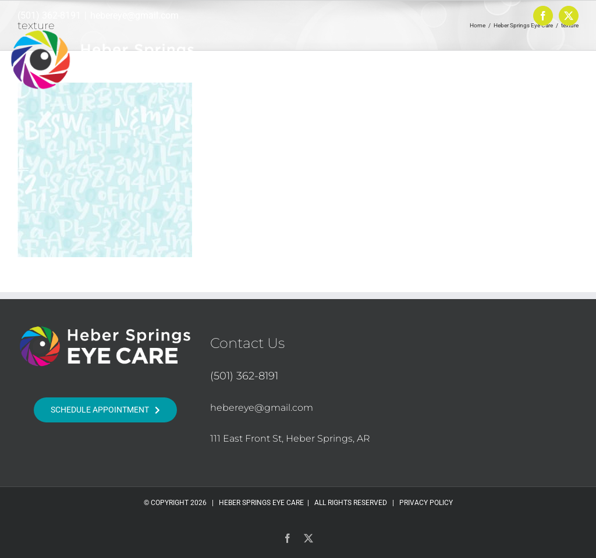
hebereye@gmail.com (134, 15)
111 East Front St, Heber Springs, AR (290, 438)
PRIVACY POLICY (426, 503)
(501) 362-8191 (49, 15)
